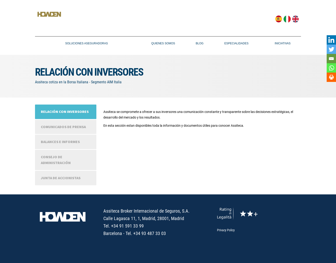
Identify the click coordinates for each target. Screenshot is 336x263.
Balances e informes (60, 141)
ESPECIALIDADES (236, 43)
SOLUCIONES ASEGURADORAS (86, 43)
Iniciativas (282, 43)
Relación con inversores (65, 111)
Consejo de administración (56, 159)
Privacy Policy (226, 230)
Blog (199, 43)
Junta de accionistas (60, 177)
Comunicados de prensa (63, 126)
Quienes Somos (163, 43)
